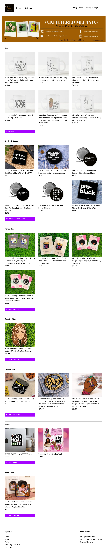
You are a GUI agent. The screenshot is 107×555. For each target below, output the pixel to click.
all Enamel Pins (13, 415)
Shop (75, 8)
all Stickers (11, 462)
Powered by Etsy (86, 542)
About (81, 8)
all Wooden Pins (13, 359)
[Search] (101, 8)
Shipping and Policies (13, 545)
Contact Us (9, 547)
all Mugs (10, 131)
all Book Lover (12, 515)
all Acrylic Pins (13, 309)
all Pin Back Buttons (15, 219)
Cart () (95, 8)
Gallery (88, 8)
